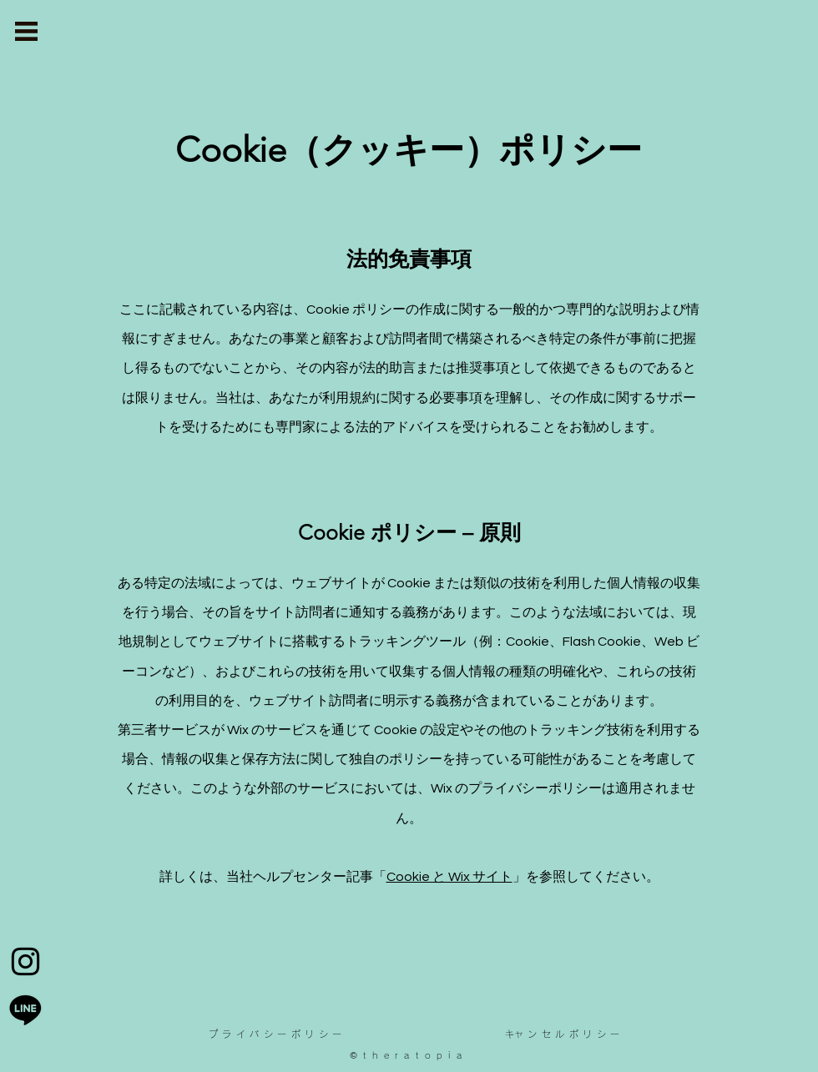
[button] (26, 31)
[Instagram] (25, 961)
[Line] (25, 1009)
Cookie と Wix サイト (449, 876)
